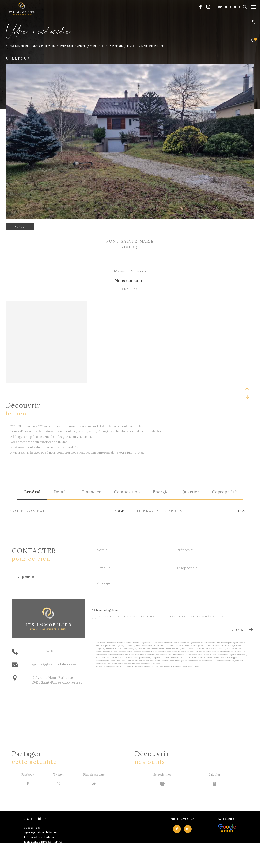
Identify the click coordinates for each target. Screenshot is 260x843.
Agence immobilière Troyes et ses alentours (39, 46)
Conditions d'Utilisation (169, 645)
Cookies (182, 836)
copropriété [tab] (224, 471)
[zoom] (46, 304)
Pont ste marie (112, 46)
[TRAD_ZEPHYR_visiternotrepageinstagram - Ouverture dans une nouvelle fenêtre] (206, 8)
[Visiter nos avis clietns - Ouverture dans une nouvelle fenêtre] (227, 808)
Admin (142, 836)
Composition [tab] (127, 471)
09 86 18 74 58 (42, 630)
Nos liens (153, 836)
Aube (93, 46)
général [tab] (31, 471)
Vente (81, 46)
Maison (132, 46)
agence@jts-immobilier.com (53, 643)
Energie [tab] (161, 471)
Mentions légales (127, 836)
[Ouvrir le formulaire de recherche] (230, 7)
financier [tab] (91, 471)
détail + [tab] (61, 471)
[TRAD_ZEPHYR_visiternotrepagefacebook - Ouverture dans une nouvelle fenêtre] (199, 8)
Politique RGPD (168, 836)
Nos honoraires (94, 836)
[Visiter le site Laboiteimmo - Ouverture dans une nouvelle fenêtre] (220, 835)
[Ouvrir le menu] (253, 7)
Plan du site (111, 836)
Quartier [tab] (190, 471)
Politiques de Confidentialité (141, 645)
